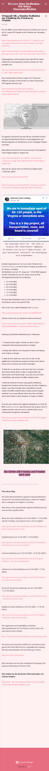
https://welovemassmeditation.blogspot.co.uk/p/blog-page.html (24, 636)
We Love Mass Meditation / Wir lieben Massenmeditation (24, 6)
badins (29, 766)
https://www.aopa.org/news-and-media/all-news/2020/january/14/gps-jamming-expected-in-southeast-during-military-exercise (24, 91)
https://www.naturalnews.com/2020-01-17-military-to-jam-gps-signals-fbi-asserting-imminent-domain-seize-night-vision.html (23, 43)
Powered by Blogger (24, 762)
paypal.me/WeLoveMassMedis (13, 655)
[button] (46, 16)
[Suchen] (46, 4)
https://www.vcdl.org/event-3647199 (15, 177)
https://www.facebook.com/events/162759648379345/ (22, 313)
